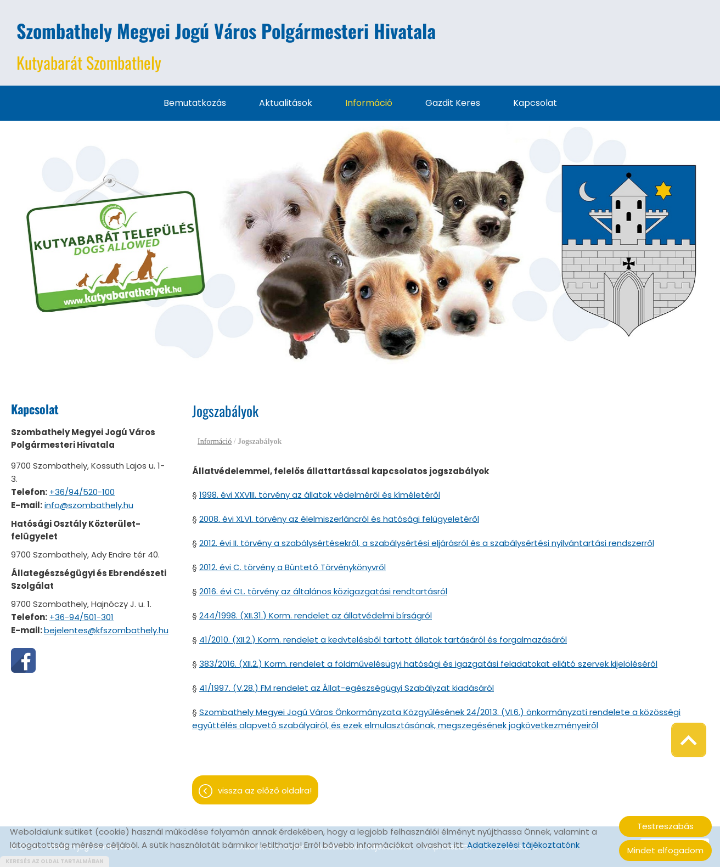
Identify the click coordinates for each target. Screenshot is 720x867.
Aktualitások (285, 103)
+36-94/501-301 (81, 617)
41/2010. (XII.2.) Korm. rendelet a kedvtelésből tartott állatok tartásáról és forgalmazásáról (383, 639)
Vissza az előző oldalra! (265, 790)
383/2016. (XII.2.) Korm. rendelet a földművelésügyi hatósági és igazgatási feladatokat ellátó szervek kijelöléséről (428, 663)
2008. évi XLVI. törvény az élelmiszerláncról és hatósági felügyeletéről (339, 519)
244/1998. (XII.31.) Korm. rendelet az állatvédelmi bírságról (315, 615)
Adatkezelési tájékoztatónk (523, 845)
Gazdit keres (452, 103)
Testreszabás (665, 826)
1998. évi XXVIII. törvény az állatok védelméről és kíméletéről (319, 494)
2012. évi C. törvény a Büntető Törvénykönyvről (292, 567)
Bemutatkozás (195, 103)
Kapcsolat (535, 103)
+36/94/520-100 (82, 492)
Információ (368, 103)
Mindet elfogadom (665, 850)
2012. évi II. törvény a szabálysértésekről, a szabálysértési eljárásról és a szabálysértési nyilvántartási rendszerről (426, 543)
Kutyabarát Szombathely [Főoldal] (226, 45)
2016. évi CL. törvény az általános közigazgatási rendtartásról (323, 591)
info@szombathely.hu (88, 505)
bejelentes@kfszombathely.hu (106, 630)
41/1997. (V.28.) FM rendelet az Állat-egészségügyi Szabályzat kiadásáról (346, 688)
